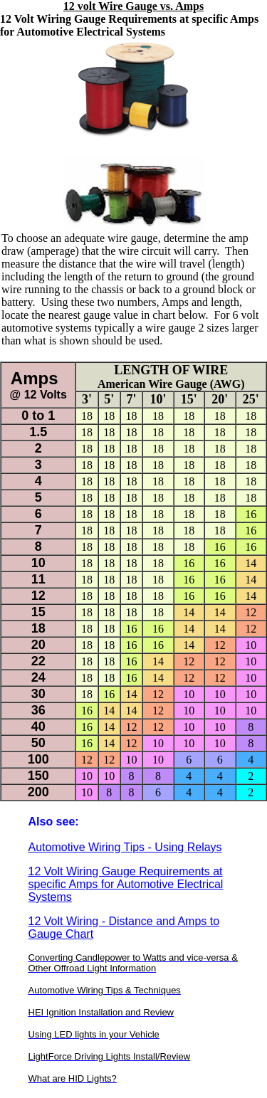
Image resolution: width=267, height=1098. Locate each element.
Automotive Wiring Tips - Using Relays (125, 847)
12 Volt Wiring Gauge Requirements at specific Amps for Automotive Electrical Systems (126, 884)
